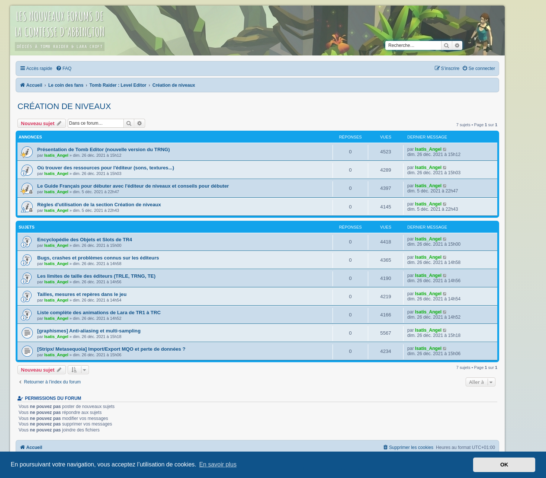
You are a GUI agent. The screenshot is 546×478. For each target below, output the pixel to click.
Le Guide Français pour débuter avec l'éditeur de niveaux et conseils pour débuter (133, 186)
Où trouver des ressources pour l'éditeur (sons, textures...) (105, 168)
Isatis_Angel (56, 155)
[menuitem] (63, 68)
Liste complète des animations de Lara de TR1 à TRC (99, 312)
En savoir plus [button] (218, 464)
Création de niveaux (64, 106)
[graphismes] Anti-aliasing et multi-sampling (89, 331)
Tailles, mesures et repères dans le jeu (81, 294)
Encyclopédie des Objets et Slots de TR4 (84, 239)
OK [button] (504, 465)
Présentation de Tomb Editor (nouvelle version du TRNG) (103, 149)
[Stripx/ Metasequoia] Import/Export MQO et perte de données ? (111, 349)
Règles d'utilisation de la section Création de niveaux (99, 204)
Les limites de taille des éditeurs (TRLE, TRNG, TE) (96, 276)
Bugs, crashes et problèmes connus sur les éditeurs (98, 258)
